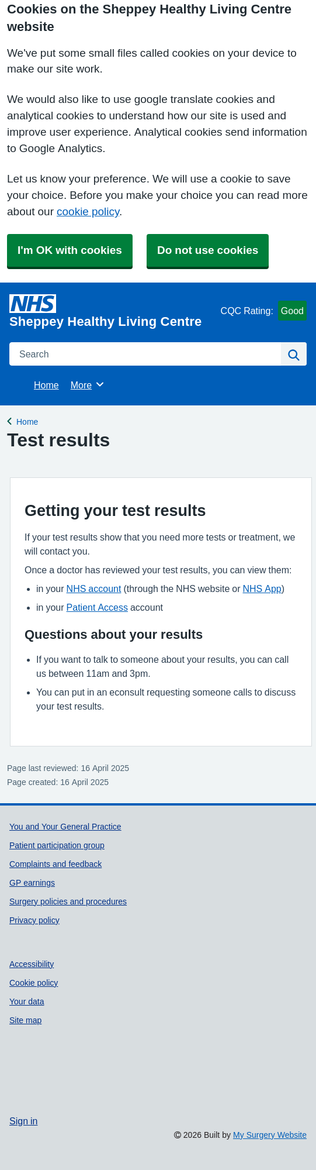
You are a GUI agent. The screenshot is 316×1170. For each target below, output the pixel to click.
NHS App (262, 588)
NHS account (94, 588)
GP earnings (32, 883)
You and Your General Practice (65, 827)
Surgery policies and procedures (68, 901)
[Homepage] (112, 311)
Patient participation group (57, 845)
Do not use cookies (207, 250)
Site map (25, 1020)
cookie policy (88, 211)
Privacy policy (34, 920)
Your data (26, 1001)
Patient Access (97, 607)
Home (46, 385)
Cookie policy (33, 983)
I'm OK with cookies (70, 250)
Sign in (23, 1121)
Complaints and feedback (55, 864)
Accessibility (31, 964)
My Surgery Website (270, 1135)
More (88, 384)
